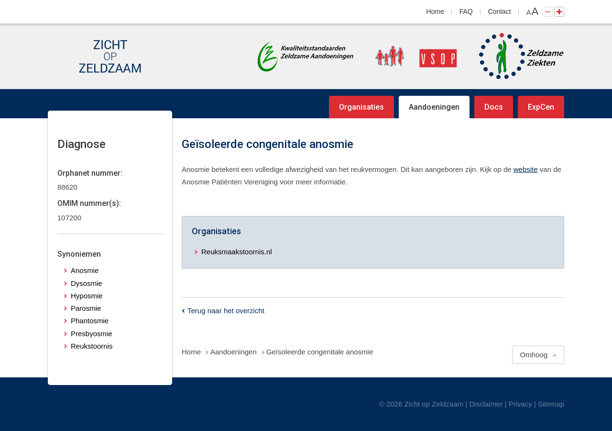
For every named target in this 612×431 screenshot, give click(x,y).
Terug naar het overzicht (225, 310)
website (526, 169)
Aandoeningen (434, 107)
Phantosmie (90, 321)
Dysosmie (86, 283)
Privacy (520, 404)
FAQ (466, 11)
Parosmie (86, 308)
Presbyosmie (91, 333)
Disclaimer (486, 404)
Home (435, 11)
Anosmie (84, 270)
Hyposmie (87, 296)
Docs (493, 107)
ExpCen (541, 107)
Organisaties (361, 107)
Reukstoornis (92, 346)
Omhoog (533, 355)
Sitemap (551, 404)
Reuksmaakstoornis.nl (236, 252)
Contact (499, 11)
